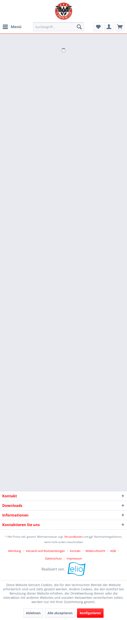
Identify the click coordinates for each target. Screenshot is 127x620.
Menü (12, 26)
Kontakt (75, 551)
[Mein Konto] (108, 26)
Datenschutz (53, 558)
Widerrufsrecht (95, 551)
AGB (113, 551)
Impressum (74, 558)
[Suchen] (79, 26)
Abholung (14, 551)
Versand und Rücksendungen (45, 551)
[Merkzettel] (98, 26)
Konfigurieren (90, 613)
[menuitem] (12, 26)
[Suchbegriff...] (58, 26)
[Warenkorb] (119, 26)
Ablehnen (33, 613)
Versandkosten (73, 537)
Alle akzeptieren (60, 613)
